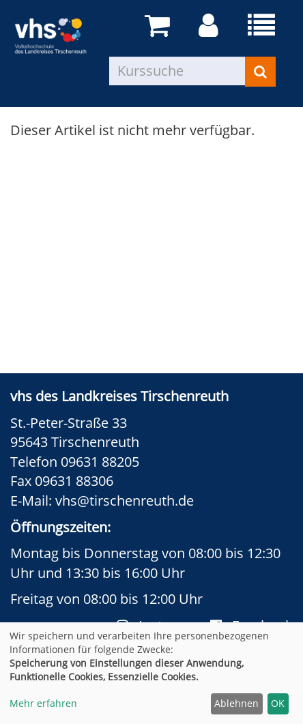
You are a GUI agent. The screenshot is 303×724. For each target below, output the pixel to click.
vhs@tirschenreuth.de (124, 500)
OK (278, 703)
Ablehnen (236, 703)
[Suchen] (260, 72)
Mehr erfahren (43, 703)
